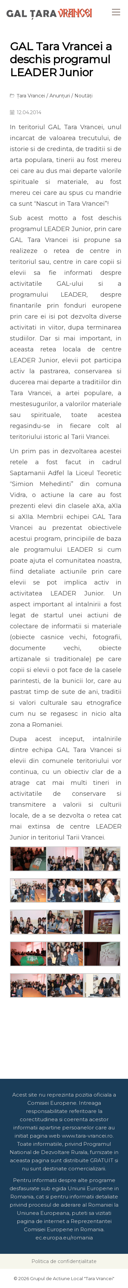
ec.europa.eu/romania (64, 1237)
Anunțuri (59, 96)
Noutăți (83, 96)
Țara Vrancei (31, 96)
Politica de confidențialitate (64, 1261)
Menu (116, 12)
